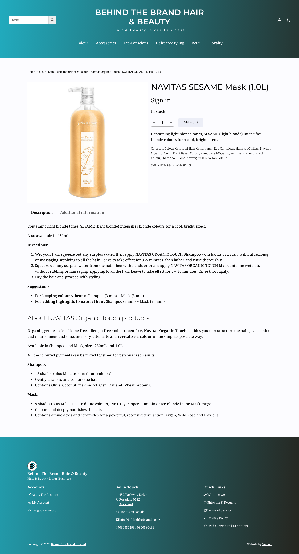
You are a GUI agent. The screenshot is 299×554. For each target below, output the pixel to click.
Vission (267, 544)
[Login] (279, 20)
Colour (41, 72)
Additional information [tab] (82, 212)
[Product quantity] (162, 122)
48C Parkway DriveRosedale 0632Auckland (133, 499)
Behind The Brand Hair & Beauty (149, 17)
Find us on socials (131, 512)
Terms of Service (219, 510)
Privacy (213, 518)
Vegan (202, 158)
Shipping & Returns (221, 502)
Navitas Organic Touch (105, 72)
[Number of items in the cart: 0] (288, 20)
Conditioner (204, 148)
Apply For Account (45, 494)
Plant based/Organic (215, 153)
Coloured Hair (185, 148)
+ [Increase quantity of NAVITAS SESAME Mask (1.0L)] (171, 122)
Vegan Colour (217, 158)
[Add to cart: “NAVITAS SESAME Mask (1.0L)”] (190, 122)
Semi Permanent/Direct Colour (68, 72)
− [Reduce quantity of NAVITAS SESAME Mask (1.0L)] (154, 122)
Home (31, 72)
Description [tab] (42, 212)
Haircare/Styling (247, 148)
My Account (40, 502)
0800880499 (145, 527)
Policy (223, 518)
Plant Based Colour (186, 153)
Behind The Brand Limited (68, 544)
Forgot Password (44, 510)
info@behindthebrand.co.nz (139, 520)
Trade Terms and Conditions (227, 526)
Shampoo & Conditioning (179, 158)
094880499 (127, 527)
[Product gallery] (87, 142)
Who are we (216, 494)
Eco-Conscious (224, 148)
